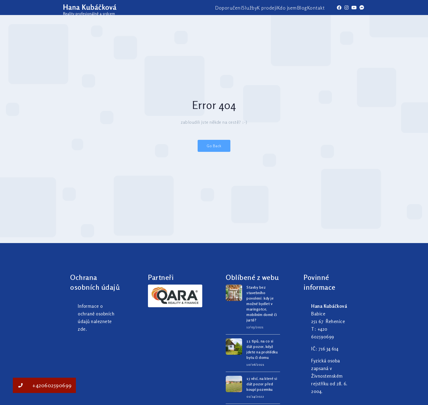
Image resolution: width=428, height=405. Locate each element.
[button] (20, 385)
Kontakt (316, 8)
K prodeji (267, 8)
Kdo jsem (287, 8)
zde (82, 329)
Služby (249, 8)
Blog (302, 8)
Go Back (214, 145)
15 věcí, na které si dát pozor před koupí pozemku (261, 384)
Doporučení (228, 8)
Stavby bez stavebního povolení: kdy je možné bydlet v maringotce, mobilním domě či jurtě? (261, 303)
